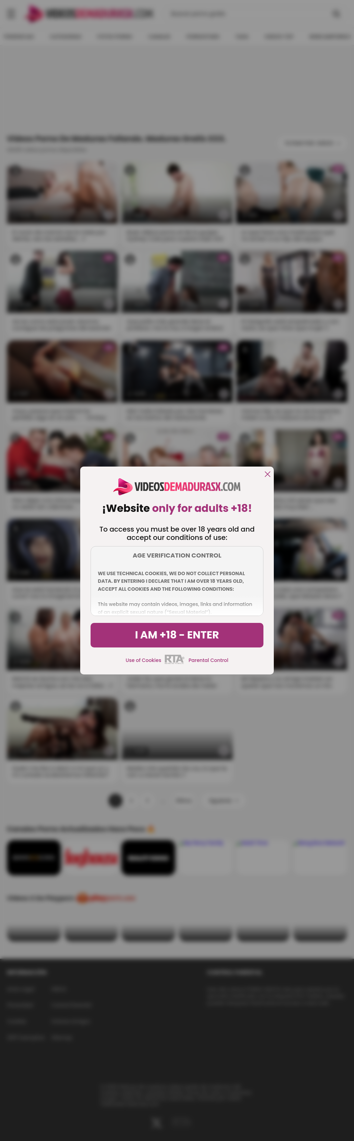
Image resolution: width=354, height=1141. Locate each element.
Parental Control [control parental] (208, 660)
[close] (267, 474)
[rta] (175, 663)
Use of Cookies (143, 660)
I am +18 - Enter (177, 635)
